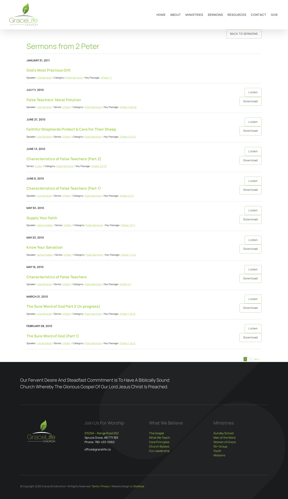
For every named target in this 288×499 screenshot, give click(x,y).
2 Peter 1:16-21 (127, 343)
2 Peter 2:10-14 (128, 136)
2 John (38, 166)
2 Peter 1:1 (106, 77)
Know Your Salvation (44, 247)
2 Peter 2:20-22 (128, 107)
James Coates (45, 225)
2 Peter (66, 107)
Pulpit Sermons (74, 77)
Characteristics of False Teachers (56, 276)
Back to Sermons (244, 34)
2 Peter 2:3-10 (99, 166)
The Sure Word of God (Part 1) (52, 335)
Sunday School (223, 433)
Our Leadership (159, 451)
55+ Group (220, 446)
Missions (219, 455)
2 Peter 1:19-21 (127, 313)
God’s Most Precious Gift (48, 70)
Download (250, 101)
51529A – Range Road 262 (101, 433)
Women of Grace (224, 442)
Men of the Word (224, 438)
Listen (253, 92)
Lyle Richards (44, 77)
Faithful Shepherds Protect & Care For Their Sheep (71, 129)
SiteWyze (138, 486)
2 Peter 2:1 (125, 284)
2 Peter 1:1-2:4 (128, 254)
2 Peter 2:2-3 (127, 195)
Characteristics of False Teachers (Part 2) (63, 158)
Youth (217, 451)
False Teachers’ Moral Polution (53, 99)
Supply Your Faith (41, 217)
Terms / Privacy (100, 486)
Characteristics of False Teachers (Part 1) (63, 188)
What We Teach (159, 438)
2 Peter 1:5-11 (128, 225)
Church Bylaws (159, 446)
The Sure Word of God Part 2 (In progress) (63, 306)
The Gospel (156, 433)
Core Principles (159, 442)
